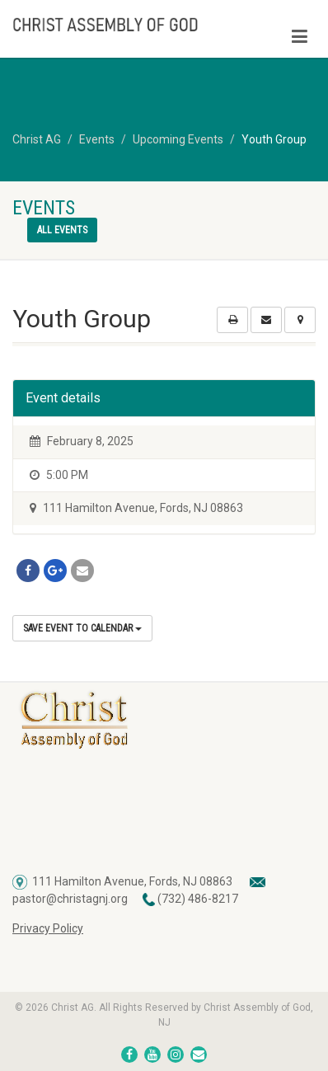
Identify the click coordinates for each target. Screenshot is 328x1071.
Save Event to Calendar (82, 628)
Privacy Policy (47, 928)
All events (62, 230)
